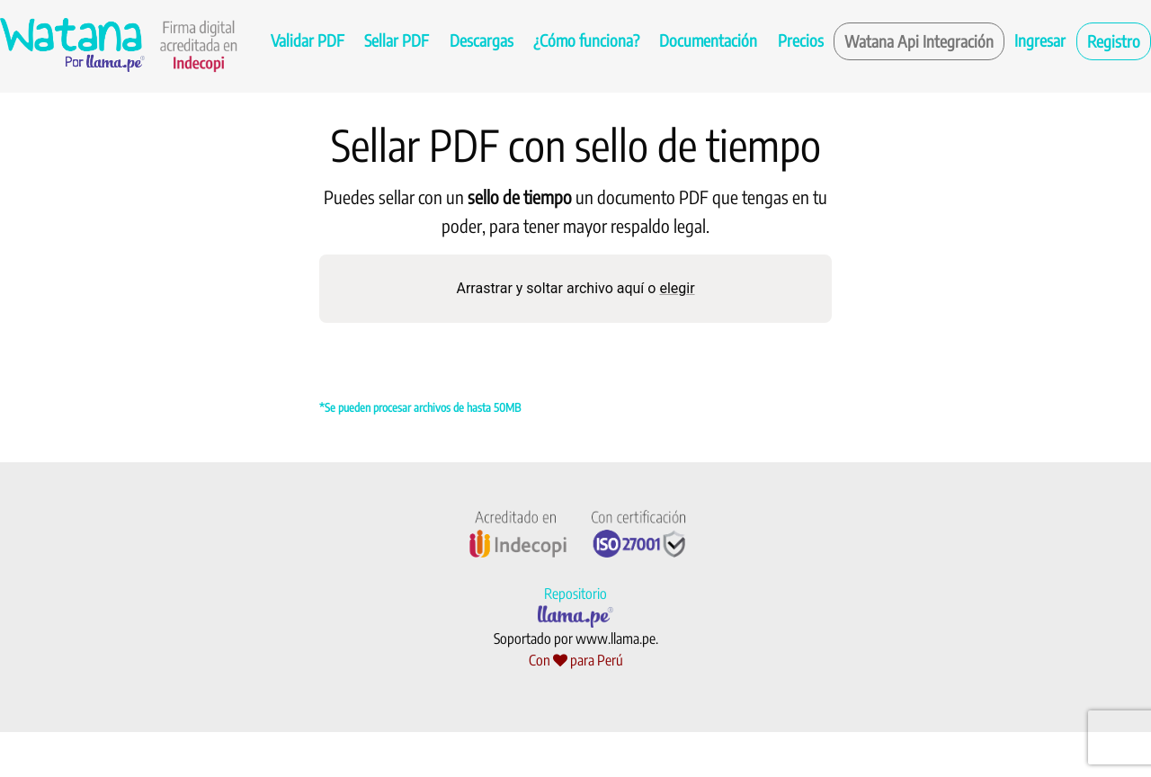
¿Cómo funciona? (586, 40)
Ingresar (1040, 40)
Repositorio (575, 594)
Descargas (481, 40)
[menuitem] (307, 41)
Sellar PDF (396, 40)
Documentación (708, 40)
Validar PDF (307, 40)
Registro (1113, 41)
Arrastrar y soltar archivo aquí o (575, 288)
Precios (801, 40)
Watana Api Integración (919, 41)
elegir (676, 288)
